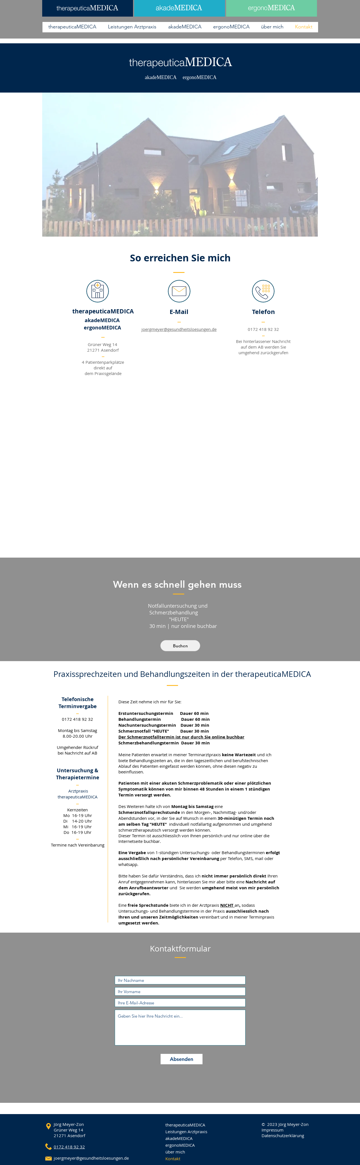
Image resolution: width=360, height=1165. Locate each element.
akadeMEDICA (179, 1138)
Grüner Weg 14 (68, 1130)
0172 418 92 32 (263, 329)
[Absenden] (181, 1059)
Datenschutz (273, 1135)
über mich (175, 1152)
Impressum (273, 1130)
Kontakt (172, 1158)
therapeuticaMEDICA (185, 1125)
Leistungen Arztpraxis (186, 1131)
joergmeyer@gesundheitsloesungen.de (179, 329)
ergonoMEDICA (180, 1145)
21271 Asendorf (69, 1135)
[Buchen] (180, 645)
